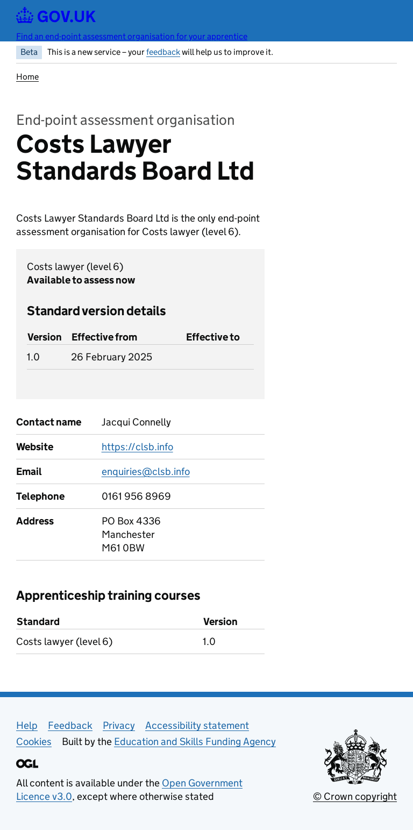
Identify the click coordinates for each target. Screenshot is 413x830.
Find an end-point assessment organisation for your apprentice (131, 36)
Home (27, 77)
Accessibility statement (197, 725)
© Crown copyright (355, 796)
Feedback (70, 725)
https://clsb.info (137, 447)
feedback (163, 52)
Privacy (119, 725)
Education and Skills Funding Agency (195, 741)
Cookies (34, 741)
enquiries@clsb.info (146, 471)
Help (27, 725)
